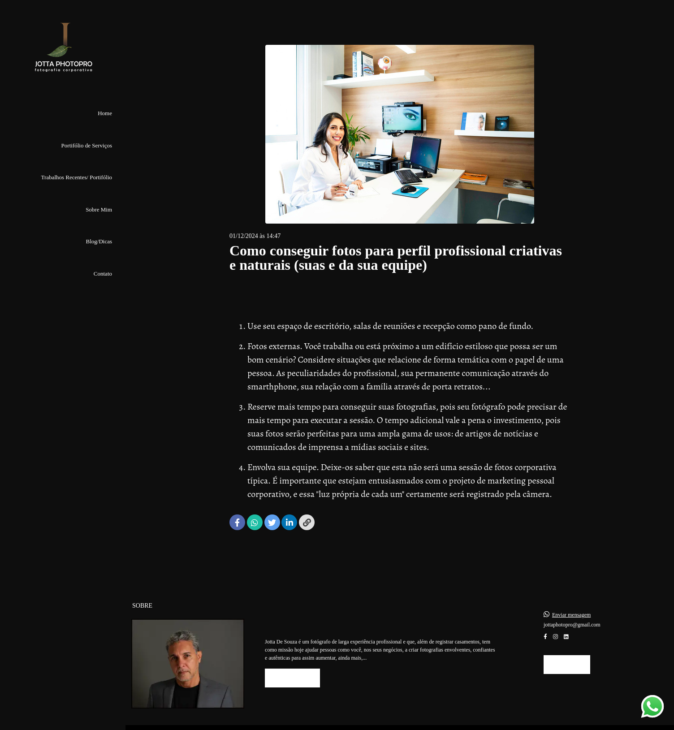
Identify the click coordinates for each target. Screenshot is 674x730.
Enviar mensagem (571, 605)
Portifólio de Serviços (86, 145)
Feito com (399, 722)
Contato (103, 273)
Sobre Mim (99, 209)
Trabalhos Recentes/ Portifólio (76, 177)
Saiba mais (292, 667)
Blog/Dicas (99, 241)
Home (105, 113)
